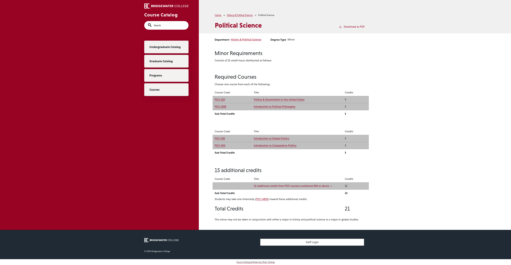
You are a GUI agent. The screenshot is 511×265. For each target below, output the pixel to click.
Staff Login (312, 242)
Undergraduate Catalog (165, 47)
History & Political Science (240, 15)
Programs (155, 75)
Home (218, 15)
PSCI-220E (220, 106)
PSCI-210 (220, 99)
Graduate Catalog (161, 61)
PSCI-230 (220, 138)
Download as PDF (352, 26)
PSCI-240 (220, 145)
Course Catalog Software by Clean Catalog (255, 262)
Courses (154, 89)
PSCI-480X (262, 199)
